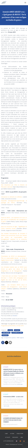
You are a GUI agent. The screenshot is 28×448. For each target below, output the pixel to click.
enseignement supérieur (10, 337)
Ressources (5, 335)
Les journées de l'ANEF (17, 332)
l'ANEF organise (20, 337)
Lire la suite (20, 384)
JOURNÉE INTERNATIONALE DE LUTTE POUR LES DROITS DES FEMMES (12, 420)
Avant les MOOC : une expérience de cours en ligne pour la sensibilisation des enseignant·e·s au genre (14, 219)
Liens (22, 437)
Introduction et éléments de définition (11, 197)
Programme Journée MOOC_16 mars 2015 (12, 325)
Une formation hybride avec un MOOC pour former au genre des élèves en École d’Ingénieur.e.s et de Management (14, 269)
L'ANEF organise (6, 332)
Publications (20, 433)
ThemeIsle (19, 444)
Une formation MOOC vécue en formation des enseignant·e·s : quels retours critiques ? (14, 287)
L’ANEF (6, 433)
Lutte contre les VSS (8, 441)
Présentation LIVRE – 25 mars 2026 (13, 397)
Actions (10, 330)
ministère (14, 315)
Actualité (17, 330)
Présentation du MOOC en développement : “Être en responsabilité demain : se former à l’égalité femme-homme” (14, 258)
